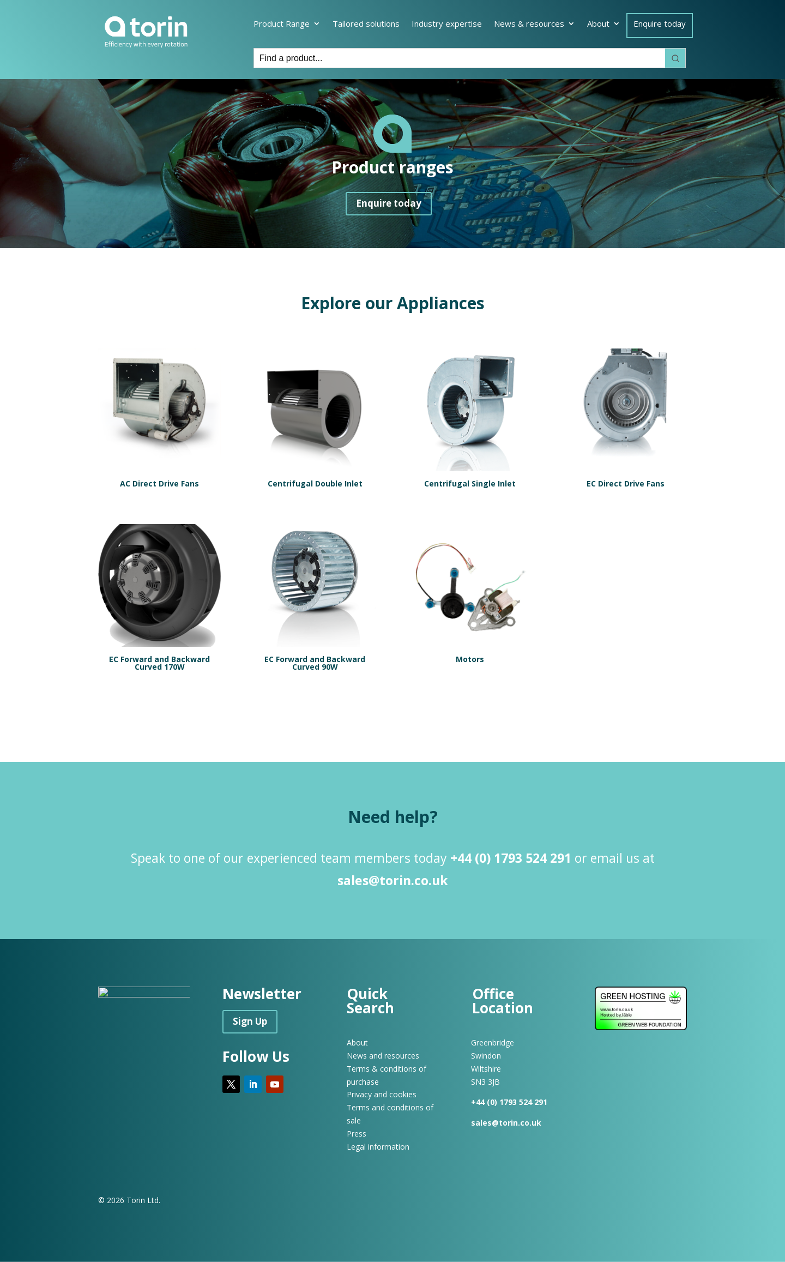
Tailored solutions (366, 24)
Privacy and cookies (381, 1094)
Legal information (378, 1146)
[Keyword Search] (459, 58)
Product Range (281, 24)
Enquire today (659, 24)
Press (356, 1133)
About (598, 24)
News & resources (529, 24)
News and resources (383, 1055)
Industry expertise (447, 24)
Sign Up (250, 1021)
